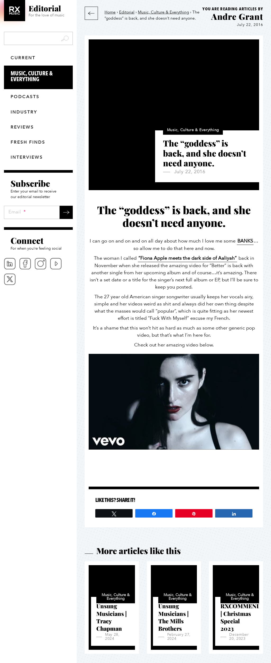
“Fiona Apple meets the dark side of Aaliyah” (187, 258)
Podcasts (25, 97)
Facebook (25, 263)
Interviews (27, 157)
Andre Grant (237, 16)
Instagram (40, 263)
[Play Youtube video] (174, 402)
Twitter (10, 279)
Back (91, 13)
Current (23, 58)
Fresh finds (28, 142)
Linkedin (10, 263)
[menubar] (38, 271)
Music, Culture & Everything (42, 77)
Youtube (56, 263)
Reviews (22, 127)
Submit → (66, 212)
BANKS (245, 241)
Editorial (126, 12)
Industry (24, 112)
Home (110, 12)
